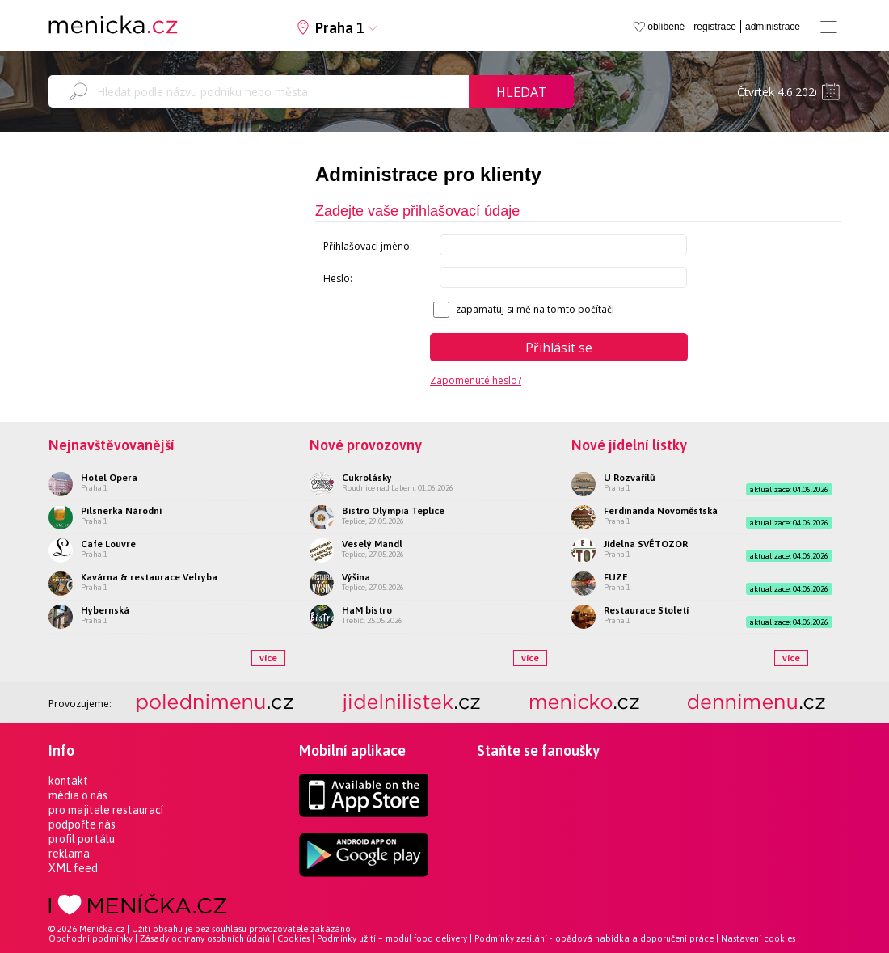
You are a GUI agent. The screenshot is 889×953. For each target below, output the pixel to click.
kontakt (68, 780)
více (268, 658)
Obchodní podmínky (90, 938)
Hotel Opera (109, 477)
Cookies (293, 938)
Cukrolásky (367, 477)
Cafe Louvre (108, 544)
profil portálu (81, 839)
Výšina (356, 577)
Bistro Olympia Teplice (393, 511)
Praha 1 (339, 27)
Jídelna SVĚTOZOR (646, 544)
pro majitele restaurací (105, 809)
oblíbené (666, 26)
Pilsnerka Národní (121, 511)
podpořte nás (82, 824)
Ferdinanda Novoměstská (661, 511)
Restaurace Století (646, 610)
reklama (69, 853)
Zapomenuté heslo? (475, 380)
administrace (772, 26)
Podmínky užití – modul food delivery (392, 938)
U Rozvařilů (629, 477)
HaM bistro (367, 610)
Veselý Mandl (372, 544)
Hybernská (105, 610)
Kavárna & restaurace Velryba (149, 577)
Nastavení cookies (758, 938)
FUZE (616, 577)
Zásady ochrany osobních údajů (205, 938)
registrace (714, 26)
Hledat (521, 92)
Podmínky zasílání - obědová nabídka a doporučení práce (594, 938)
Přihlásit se (558, 347)
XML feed (73, 868)
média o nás (77, 795)
